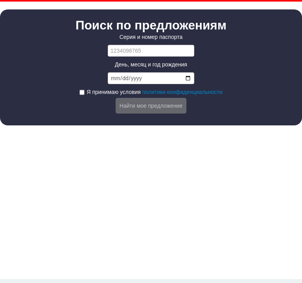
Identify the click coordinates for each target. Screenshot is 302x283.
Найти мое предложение (151, 106)
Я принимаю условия (154, 92)
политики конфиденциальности (182, 92)
